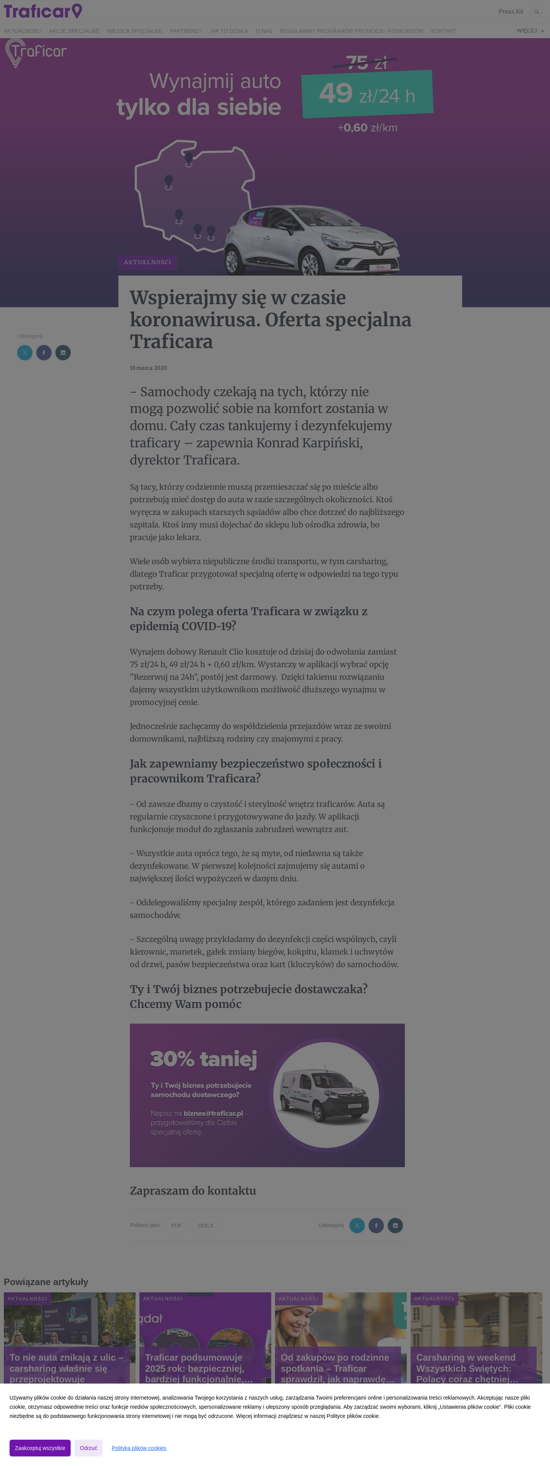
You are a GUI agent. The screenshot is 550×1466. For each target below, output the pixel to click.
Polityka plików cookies (139, 1448)
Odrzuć (88, 1448)
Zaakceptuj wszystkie (40, 1448)
